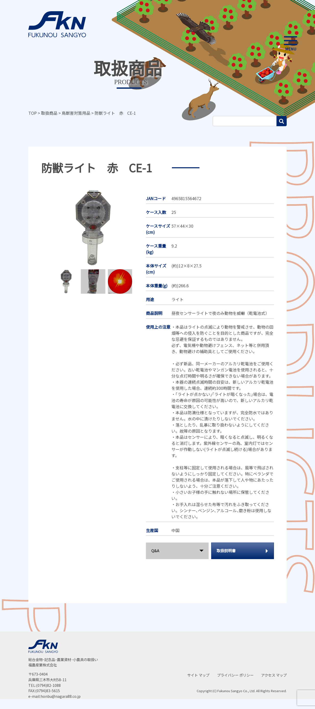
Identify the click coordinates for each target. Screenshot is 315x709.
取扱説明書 (226, 550)
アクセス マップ (274, 675)
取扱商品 (49, 113)
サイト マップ (198, 675)
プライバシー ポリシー (235, 675)
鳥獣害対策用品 (76, 113)
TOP (32, 113)
